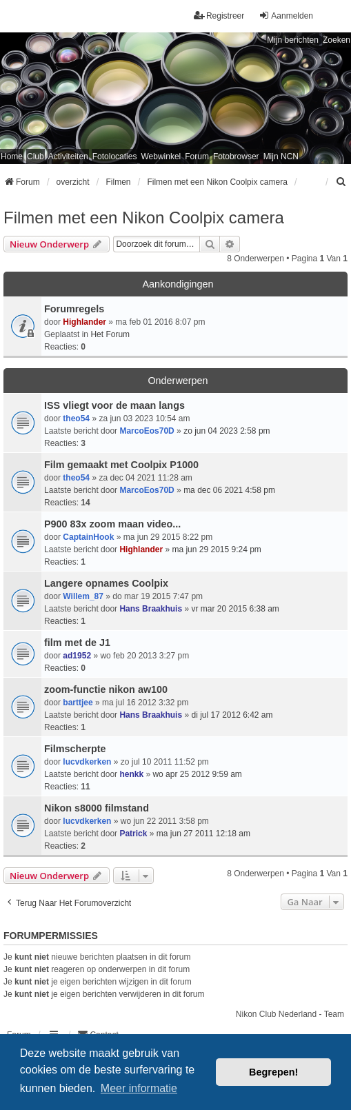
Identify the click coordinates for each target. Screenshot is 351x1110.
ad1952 (77, 655)
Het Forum (110, 334)
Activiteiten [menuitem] (68, 156)
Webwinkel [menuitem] (161, 156)
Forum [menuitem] (197, 156)
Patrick (133, 833)
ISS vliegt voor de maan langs (114, 405)
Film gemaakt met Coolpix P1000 (121, 464)
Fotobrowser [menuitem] (236, 156)
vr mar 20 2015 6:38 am (235, 609)
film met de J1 (77, 642)
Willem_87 (83, 596)
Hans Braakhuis (150, 609)
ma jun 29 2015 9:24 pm (216, 549)
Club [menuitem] (35, 156)
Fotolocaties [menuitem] (114, 156)
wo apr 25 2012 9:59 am (196, 774)
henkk (131, 774)
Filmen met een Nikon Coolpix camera (143, 217)
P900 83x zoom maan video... (112, 523)
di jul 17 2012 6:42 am (231, 715)
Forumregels (74, 308)
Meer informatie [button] (139, 1088)
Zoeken (336, 40)
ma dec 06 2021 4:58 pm (229, 490)
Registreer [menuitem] (219, 15)
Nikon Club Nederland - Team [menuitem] (290, 1014)
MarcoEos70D (146, 431)
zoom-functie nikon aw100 (106, 689)
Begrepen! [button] (273, 1072)
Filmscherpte (75, 748)
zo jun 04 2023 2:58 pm (226, 431)
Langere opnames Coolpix (106, 583)
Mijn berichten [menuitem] (293, 40)
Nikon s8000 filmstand (96, 808)
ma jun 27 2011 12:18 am (203, 833)
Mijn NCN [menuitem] (281, 156)
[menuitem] (341, 182)
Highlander (84, 322)
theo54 (76, 418)
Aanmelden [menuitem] (286, 15)
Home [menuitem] (12, 156)
